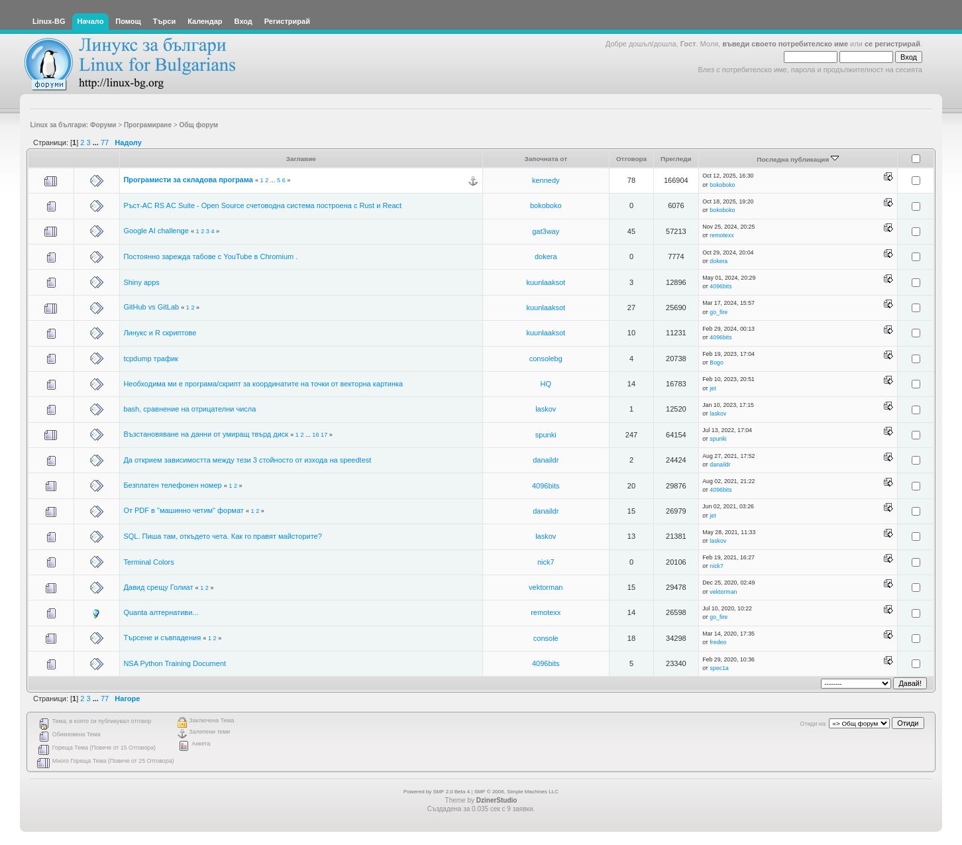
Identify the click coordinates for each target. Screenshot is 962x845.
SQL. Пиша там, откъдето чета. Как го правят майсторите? (222, 536)
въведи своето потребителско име (785, 44)
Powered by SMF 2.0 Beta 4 (436, 792)
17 (324, 434)
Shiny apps (141, 282)
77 (105, 142)
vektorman (545, 587)
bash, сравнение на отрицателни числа (189, 409)
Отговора (631, 158)
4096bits (720, 286)
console (546, 638)
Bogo (716, 362)
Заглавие (301, 158)
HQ (546, 384)
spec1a (719, 668)
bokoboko (722, 185)
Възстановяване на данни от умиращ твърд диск (205, 434)
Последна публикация (798, 159)
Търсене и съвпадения (162, 638)
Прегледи (676, 158)
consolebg (545, 359)
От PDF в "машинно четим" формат (183, 510)
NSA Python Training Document (174, 663)
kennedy (546, 180)
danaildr (546, 460)
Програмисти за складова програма (187, 180)
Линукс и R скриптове (159, 333)
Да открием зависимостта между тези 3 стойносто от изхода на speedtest (247, 460)
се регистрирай (892, 44)
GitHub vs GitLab (151, 307)
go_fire (718, 312)
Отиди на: (813, 723)
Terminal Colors (148, 562)
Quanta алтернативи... (160, 612)
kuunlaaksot (545, 282)
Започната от (545, 158)
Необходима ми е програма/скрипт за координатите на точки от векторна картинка (263, 384)
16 (315, 434)
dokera (546, 256)
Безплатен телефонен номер (172, 485)
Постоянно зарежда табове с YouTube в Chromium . (210, 256)
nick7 (546, 562)
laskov (545, 409)
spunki (546, 435)
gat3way (545, 231)
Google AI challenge (155, 231)
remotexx (721, 235)
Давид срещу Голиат (158, 587)
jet (713, 388)
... (97, 142)
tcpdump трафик (150, 359)
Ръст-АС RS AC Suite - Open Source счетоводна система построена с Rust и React (262, 205)
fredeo (718, 642)
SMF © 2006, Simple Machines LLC (516, 792)
